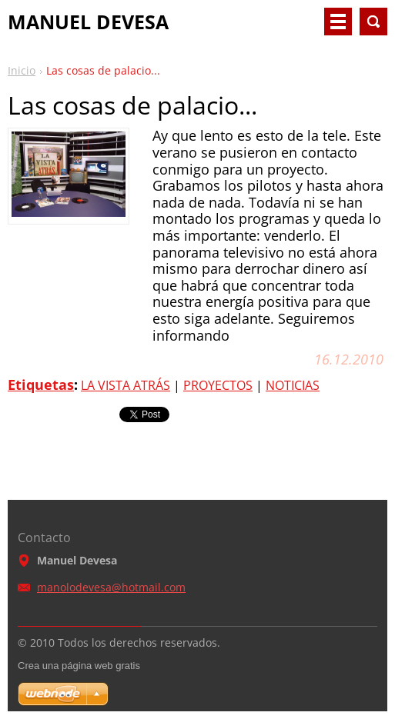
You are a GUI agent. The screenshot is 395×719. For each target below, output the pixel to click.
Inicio (21, 70)
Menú (338, 21)
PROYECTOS (218, 385)
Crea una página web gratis (79, 665)
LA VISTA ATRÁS (125, 385)
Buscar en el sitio (373, 21)
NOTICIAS (293, 385)
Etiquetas (41, 384)
